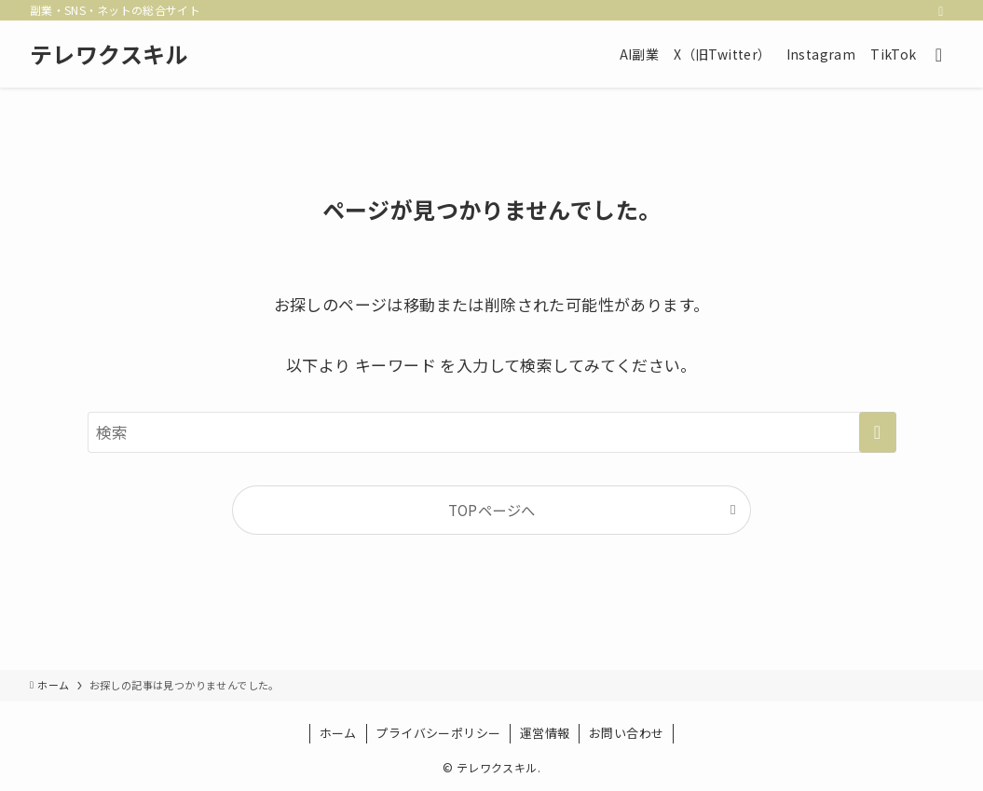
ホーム (338, 733)
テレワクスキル (109, 54)
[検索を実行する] (877, 432)
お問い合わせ (626, 733)
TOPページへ (492, 509)
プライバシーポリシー (437, 733)
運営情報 (545, 733)
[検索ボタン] (938, 54)
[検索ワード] (492, 432)
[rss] (941, 10)
